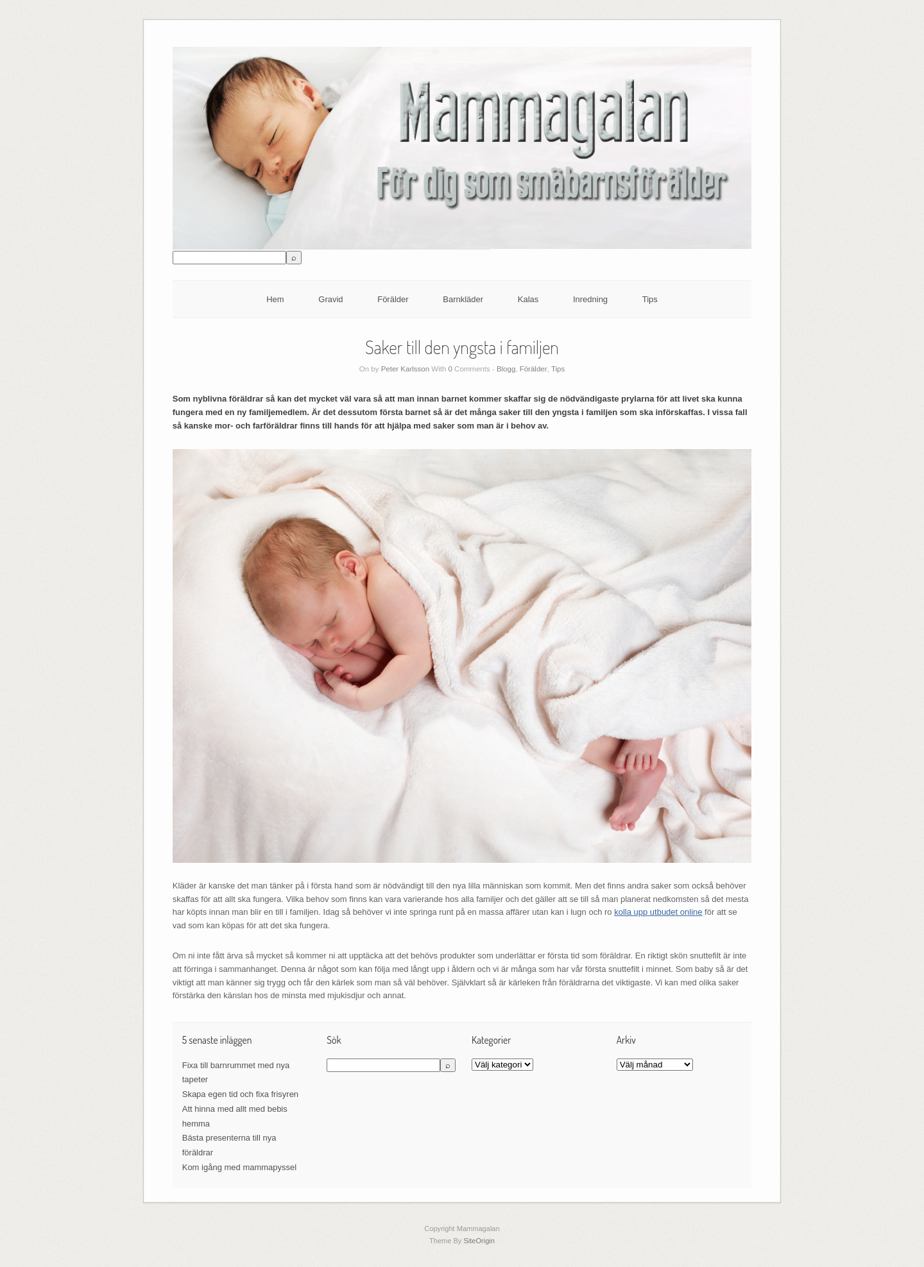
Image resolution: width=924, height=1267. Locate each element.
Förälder (392, 299)
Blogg (506, 369)
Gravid (330, 299)
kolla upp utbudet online (658, 912)
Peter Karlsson (405, 369)
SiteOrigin (479, 1241)
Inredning (590, 299)
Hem (275, 299)
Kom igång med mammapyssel (239, 1167)
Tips (650, 299)
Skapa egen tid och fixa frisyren (240, 1094)
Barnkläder (463, 299)
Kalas (528, 299)
